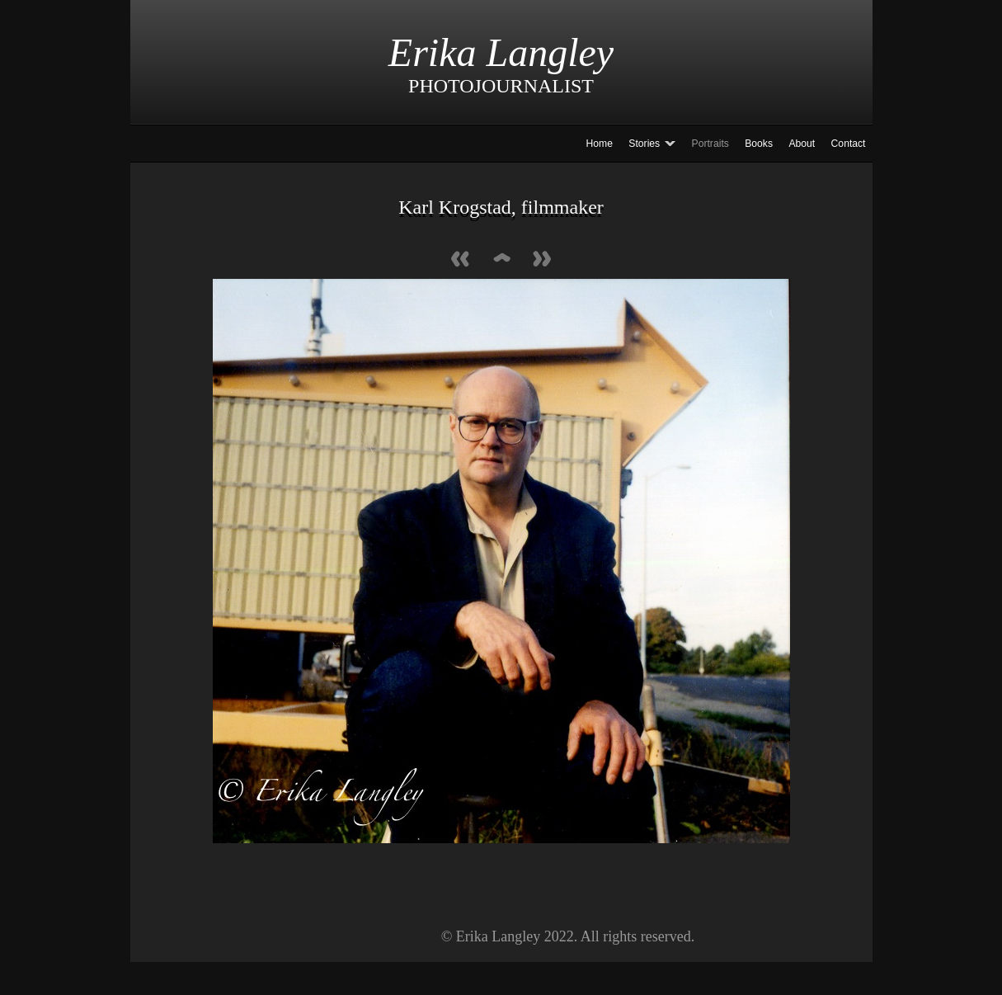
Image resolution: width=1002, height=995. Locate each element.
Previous (460, 260)
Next (542, 260)
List (501, 260)
